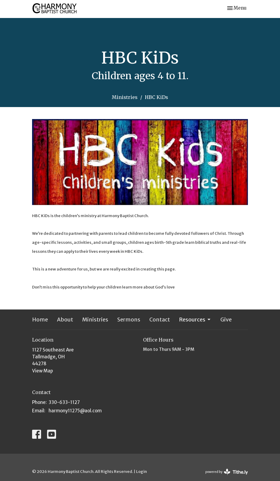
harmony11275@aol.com (75, 411)
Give (226, 319)
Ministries (125, 97)
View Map (42, 371)
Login (141, 471)
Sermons (128, 319)
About (65, 319)
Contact (159, 319)
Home (40, 319)
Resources (195, 319)
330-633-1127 (64, 402)
